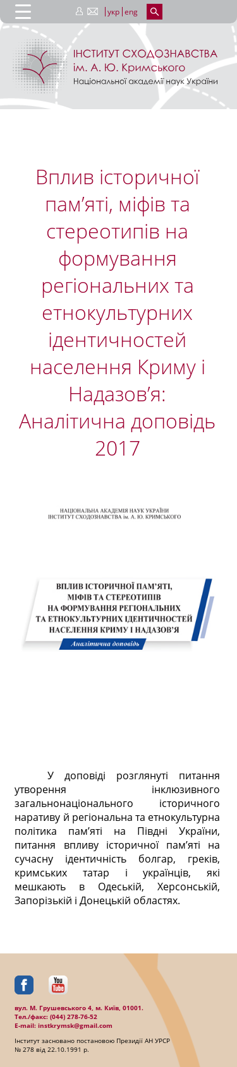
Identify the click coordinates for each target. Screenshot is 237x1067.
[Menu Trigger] (23, 11)
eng (131, 11)
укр (113, 11)
